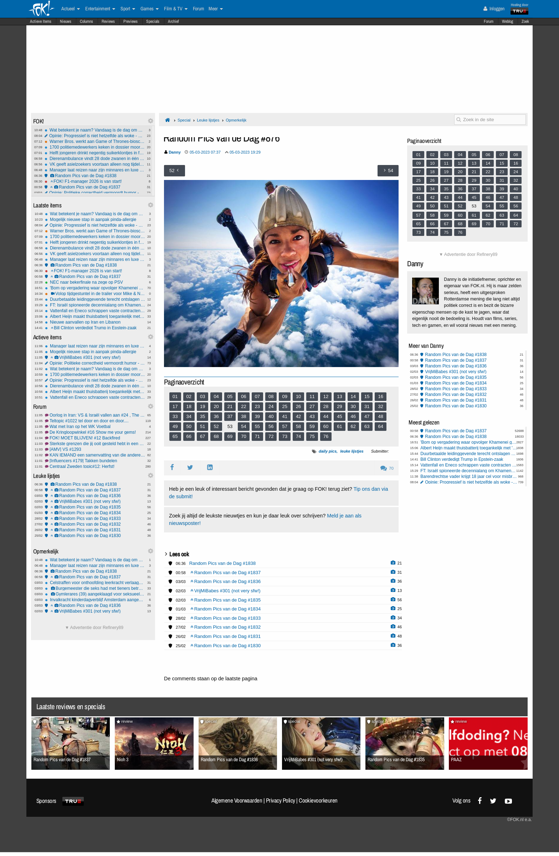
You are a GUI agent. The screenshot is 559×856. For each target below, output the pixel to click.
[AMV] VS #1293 (95, 449)
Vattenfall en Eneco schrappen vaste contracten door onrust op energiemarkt (95, 311)
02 (188, 396)
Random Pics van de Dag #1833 (95, 518)
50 (188, 426)
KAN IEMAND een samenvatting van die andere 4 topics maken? (95, 455)
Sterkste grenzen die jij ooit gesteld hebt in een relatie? (95, 444)
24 (270, 406)
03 (202, 396)
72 (270, 436)
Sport (127, 8)
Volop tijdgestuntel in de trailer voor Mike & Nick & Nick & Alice (95, 294)
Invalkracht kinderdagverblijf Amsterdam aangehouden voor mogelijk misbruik (95, 600)
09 (284, 396)
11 (311, 396)
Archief (173, 21)
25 (284, 406)
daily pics (328, 451)
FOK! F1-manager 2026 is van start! (95, 181)
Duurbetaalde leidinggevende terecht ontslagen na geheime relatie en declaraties (95, 299)
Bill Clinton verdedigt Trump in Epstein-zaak (95, 328)
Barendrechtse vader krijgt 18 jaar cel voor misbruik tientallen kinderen (469, 476)
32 (380, 406)
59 (311, 426)
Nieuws (65, 21)
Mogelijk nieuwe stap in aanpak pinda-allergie (95, 219)
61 (339, 426)
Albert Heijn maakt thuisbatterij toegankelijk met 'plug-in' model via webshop (95, 316)
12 (325, 396)
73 (284, 436)
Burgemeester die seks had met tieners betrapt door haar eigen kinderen (95, 588)
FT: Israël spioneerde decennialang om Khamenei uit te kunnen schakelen (95, 305)
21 (229, 406)
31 (366, 406)
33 (175, 416)
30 (353, 406)
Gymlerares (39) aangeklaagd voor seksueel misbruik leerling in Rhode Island (95, 594)
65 (175, 436)
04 (216, 396)
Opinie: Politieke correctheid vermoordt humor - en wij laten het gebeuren (95, 193)
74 (298, 436)
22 (243, 406)
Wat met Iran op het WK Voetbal (95, 426)
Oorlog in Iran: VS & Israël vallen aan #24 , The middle (95, 415)
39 (257, 416)
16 (380, 396)
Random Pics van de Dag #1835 (95, 507)
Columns (86, 21)
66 (188, 436)
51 (202, 426)
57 (284, 426)
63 (366, 426)
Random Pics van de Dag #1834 (95, 513)
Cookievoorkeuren (318, 800)
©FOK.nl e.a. (519, 819)
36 (216, 416)
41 (284, 416)
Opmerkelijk (236, 120)
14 (353, 396)
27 (311, 406)
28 (325, 406)
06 (243, 396)
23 (257, 406)
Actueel (70, 8)
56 (270, 426)
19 (202, 406)
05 (229, 396)
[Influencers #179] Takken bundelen (95, 461)
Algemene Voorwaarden (236, 800)
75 (311, 436)
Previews (130, 21)
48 (380, 416)
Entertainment (100, 8)
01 (175, 396)
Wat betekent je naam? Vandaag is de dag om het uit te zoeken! (95, 130)
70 (243, 436)
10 (298, 396)
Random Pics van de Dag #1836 (95, 496)
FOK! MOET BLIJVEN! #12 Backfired (95, 438)
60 (325, 426)
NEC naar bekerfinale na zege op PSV (95, 282)
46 (353, 416)
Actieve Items (40, 21)
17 (175, 406)
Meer (216, 8)
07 (257, 396)
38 (243, 416)
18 (188, 406)
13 (339, 396)
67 (202, 436)
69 (229, 436)
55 (257, 426)
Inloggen (493, 8)
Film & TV (176, 8)
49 (175, 426)
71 (257, 436)
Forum (488, 21)
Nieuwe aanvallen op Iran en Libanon (95, 322)
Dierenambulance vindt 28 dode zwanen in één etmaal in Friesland (95, 158)
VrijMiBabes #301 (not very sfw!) (95, 357)
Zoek (525, 21)
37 (229, 416)
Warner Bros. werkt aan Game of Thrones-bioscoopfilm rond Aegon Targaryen (95, 141)
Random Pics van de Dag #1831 (95, 530)
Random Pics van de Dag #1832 (95, 524)
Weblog (507, 21)
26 (298, 406)
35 (202, 416)
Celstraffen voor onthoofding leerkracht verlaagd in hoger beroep (95, 583)
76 (325, 436)
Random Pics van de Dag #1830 (95, 535)
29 (339, 406)
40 (270, 416)
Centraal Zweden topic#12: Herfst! (95, 466)
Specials (152, 21)
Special (184, 120)
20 (216, 406)
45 (339, 416)
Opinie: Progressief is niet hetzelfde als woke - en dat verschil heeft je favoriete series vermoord (95, 136)
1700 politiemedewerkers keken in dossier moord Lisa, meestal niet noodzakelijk (95, 147)
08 (270, 396)
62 (353, 426)
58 (298, 426)
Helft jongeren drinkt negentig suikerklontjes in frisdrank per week (95, 153)
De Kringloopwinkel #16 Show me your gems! (95, 432)
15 (366, 396)
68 (216, 436)
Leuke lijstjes (208, 120)
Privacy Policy (280, 800)
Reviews (108, 21)
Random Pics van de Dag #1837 (95, 187)
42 (298, 416)
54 (243, 426)
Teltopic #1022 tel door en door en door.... (95, 421)
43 (311, 416)
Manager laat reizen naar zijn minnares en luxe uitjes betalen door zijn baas (95, 170)
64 (380, 426)
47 (366, 416)
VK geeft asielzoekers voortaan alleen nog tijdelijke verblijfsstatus (95, 164)
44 (325, 416)
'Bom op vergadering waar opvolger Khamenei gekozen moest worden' (95, 288)
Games (149, 8)
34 (188, 416)
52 (216, 426)
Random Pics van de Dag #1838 (95, 176)
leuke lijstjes (351, 451)
